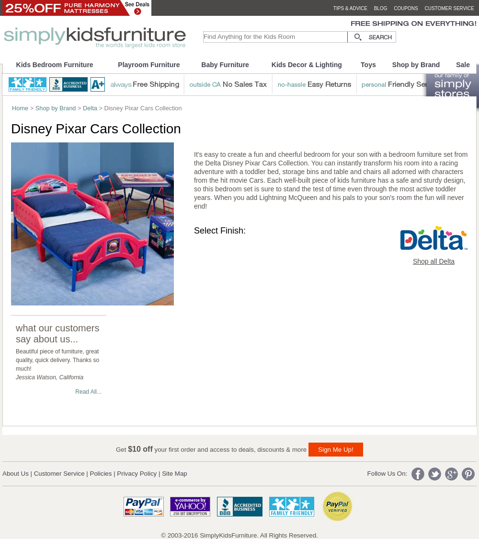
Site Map (174, 473)
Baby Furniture (225, 65)
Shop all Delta (434, 261)
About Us (15, 473)
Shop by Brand (416, 65)
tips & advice (350, 8)
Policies (101, 473)
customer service (449, 8)
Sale (463, 65)
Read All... (88, 391)
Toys (368, 65)
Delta (90, 108)
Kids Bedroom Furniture (54, 65)
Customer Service (59, 473)
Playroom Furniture (149, 65)
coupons (406, 8)
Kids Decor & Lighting (307, 65)
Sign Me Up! (335, 449)
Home (20, 108)
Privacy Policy (137, 473)
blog (381, 8)
